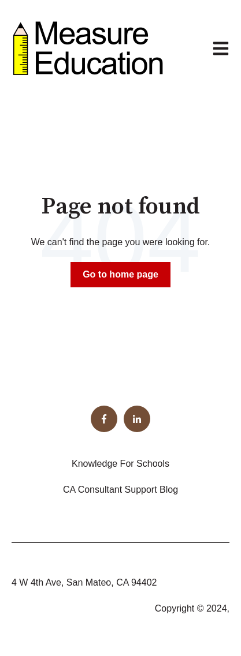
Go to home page (120, 274)
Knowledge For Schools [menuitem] (120, 463)
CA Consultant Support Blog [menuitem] (120, 489)
